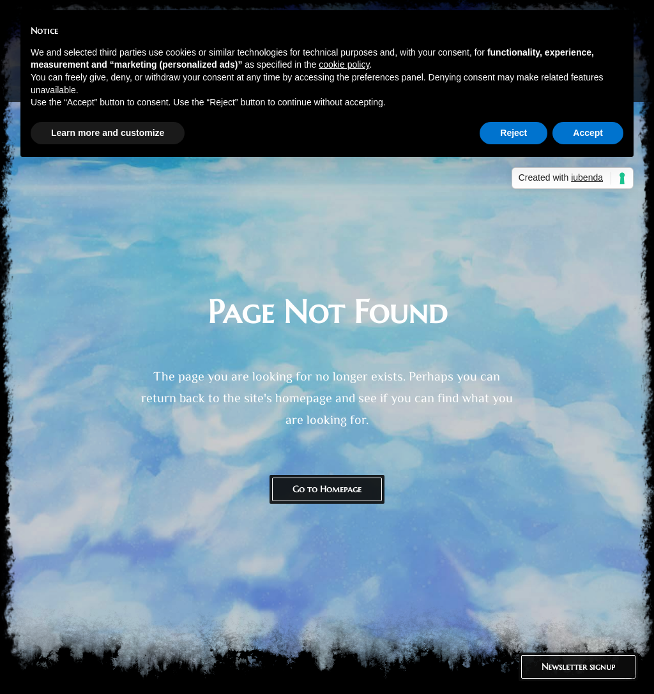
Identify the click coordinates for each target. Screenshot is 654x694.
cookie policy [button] (344, 64)
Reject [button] (513, 133)
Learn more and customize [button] (107, 133)
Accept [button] (588, 133)
